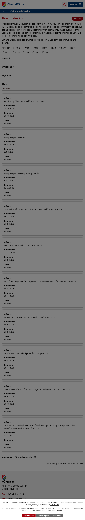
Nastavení (57, 515)
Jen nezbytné (43, 515)
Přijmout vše (28, 515)
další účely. (54, 505)
